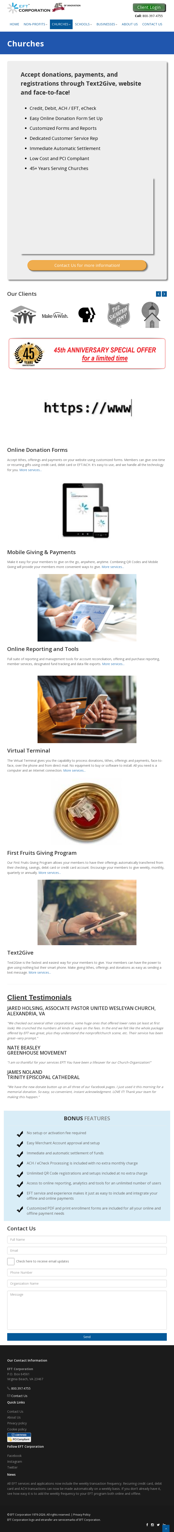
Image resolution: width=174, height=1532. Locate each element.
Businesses (106, 24)
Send (87, 1337)
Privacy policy (17, 1423)
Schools (83, 24)
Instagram (14, 1461)
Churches (61, 24)
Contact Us (152, 24)
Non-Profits (35, 24)
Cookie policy (17, 1429)
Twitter (12, 1467)
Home (14, 24)
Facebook (14, 1456)
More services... (30, 470)
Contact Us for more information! (87, 265)
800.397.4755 (21, 1388)
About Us (130, 24)
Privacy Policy (81, 1515)
